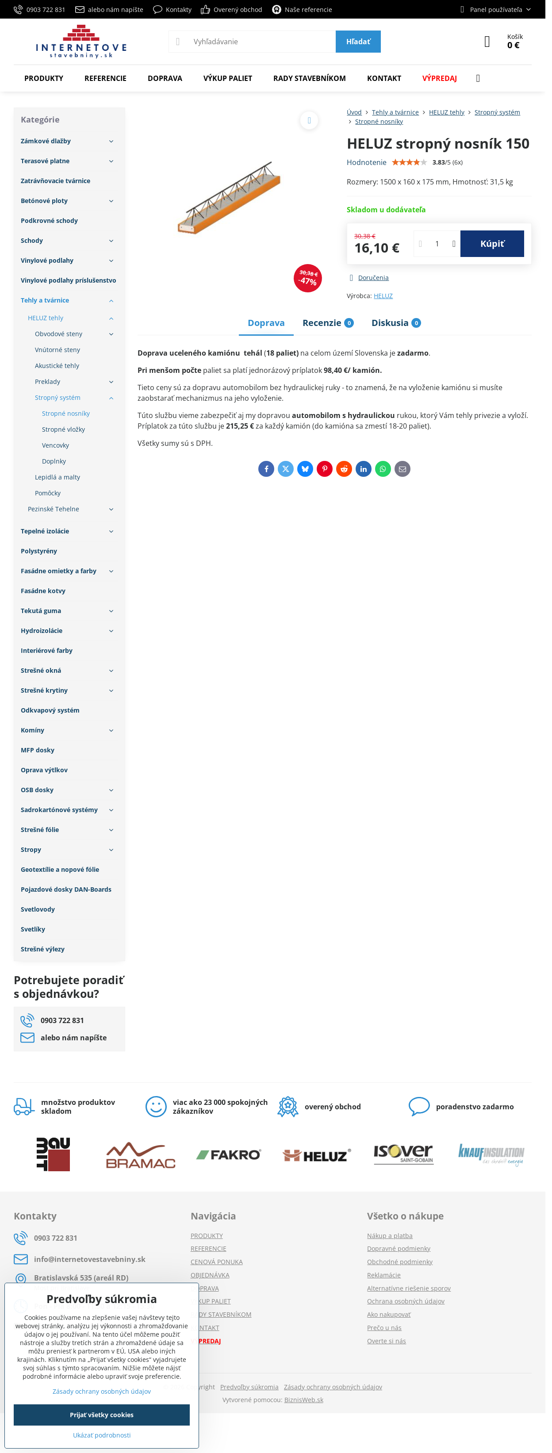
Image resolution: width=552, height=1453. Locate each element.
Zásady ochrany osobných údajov (333, 1387)
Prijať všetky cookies (102, 1415)
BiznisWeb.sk (303, 1399)
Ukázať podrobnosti (102, 1435)
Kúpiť (492, 243)
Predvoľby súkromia (249, 1387)
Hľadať (358, 41)
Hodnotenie (367, 162)
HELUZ (383, 295)
